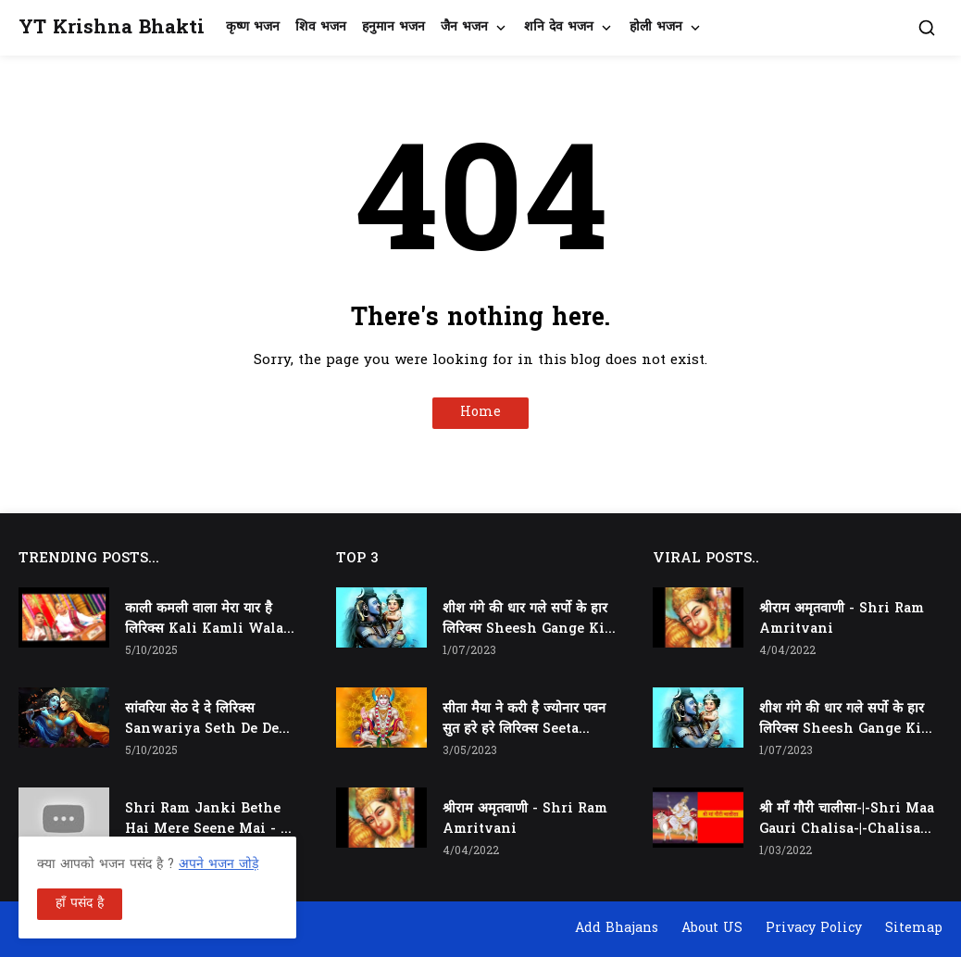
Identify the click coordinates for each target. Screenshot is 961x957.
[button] (926, 28)
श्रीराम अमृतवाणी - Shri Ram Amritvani (525, 819)
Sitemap (913, 928)
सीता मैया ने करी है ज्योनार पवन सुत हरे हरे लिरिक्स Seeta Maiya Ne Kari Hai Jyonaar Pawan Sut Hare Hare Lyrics (529, 719)
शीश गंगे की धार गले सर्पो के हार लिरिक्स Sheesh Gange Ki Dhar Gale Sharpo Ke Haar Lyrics (525, 619)
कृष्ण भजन (253, 27)
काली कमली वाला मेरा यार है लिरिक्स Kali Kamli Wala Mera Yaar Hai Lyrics (204, 619)
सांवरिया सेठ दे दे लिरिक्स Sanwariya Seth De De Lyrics (202, 719)
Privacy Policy (814, 928)
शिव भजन (320, 27)
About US (712, 928)
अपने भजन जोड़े (218, 865)
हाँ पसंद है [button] (80, 903)
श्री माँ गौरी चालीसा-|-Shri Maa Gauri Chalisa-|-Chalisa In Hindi (846, 820)
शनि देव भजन (558, 27)
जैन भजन (464, 27)
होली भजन (656, 27)
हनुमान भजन (393, 27)
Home (480, 412)
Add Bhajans (616, 928)
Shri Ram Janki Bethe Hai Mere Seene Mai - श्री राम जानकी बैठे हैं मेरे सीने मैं (209, 820)
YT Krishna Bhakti (112, 28)
